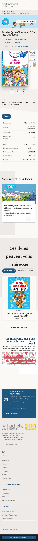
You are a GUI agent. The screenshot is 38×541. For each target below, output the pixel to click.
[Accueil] (10, 5)
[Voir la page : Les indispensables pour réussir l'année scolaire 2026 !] (19, 352)
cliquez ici (22, 408)
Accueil (4, 11)
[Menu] (31, 4)
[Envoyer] (32, 413)
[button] (26, 21)
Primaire (11, 11)
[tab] (6, 116)
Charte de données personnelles (12, 532)
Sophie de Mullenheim (20, 39)
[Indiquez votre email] (16, 413)
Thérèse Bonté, (7, 39)
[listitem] (3, 452)
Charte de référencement (10, 529)
